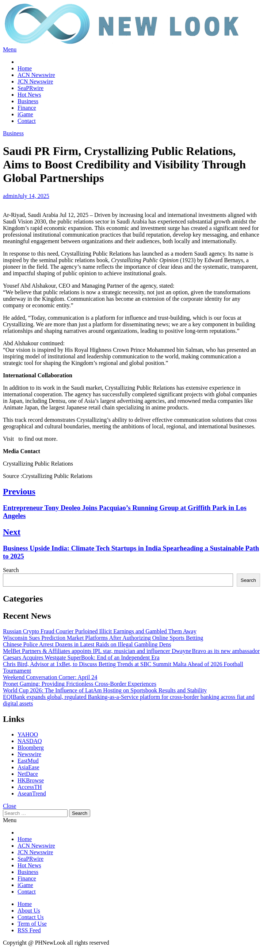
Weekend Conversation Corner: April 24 (50, 677)
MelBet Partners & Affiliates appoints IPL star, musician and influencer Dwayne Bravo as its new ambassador (131, 651)
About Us (29, 910)
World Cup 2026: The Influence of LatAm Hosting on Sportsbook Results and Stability (105, 690)
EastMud (28, 761)
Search (11, 570)
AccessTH (30, 787)
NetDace (28, 774)
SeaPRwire (30, 88)
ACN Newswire (36, 75)
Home (25, 68)
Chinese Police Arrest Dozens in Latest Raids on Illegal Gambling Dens (87, 644)
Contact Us (31, 917)
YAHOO (28, 734)
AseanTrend (32, 793)
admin (10, 196)
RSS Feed (29, 930)
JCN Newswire (35, 81)
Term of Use (32, 924)
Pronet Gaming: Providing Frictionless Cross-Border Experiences (79, 684)
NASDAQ (30, 741)
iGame (25, 114)
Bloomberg (31, 747)
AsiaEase (28, 767)
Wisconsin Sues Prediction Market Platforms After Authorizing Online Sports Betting (103, 638)
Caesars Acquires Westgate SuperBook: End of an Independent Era (81, 657)
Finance (27, 108)
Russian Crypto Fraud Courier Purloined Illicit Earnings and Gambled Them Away (100, 631)
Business (28, 101)
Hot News (29, 95)
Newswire (29, 754)
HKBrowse (31, 780)
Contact (27, 121)
